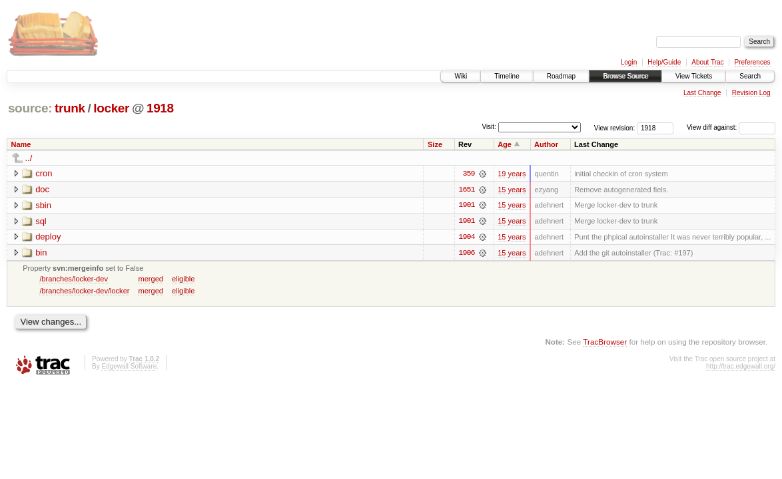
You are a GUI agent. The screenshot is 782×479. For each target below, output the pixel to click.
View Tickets (693, 76)
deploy (48, 237)
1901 (466, 205)
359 (468, 173)
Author (546, 144)
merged (150, 279)
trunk (70, 108)
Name (21, 144)
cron (43, 173)
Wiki (460, 76)
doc (42, 189)
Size (435, 144)
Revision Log (751, 92)
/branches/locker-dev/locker (84, 291)
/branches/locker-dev (73, 279)
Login (629, 62)
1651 (466, 189)
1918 (160, 108)
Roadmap (561, 76)
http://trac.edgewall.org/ (740, 367)
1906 (466, 253)
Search (750, 76)
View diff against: (731, 127)
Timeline (506, 76)
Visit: (489, 126)
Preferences (753, 62)
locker (111, 108)
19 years (512, 174)
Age (505, 144)
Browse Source (625, 76)
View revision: (614, 127)
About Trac (707, 62)
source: (30, 108)
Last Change (702, 92)
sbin (43, 205)
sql (41, 221)
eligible (183, 279)
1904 (466, 237)
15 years (512, 190)
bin (41, 253)
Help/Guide (664, 62)
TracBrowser (605, 342)
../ (29, 158)
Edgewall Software (129, 367)
